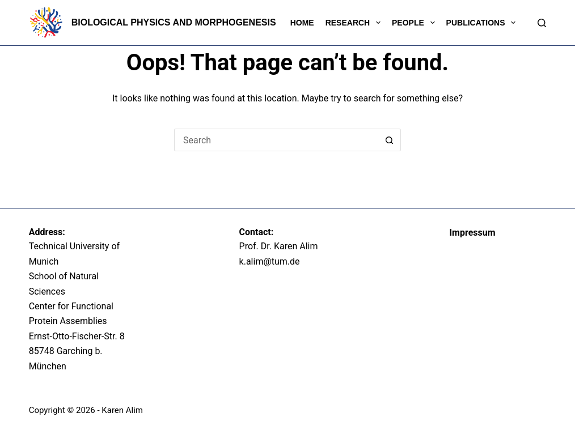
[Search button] (389, 140)
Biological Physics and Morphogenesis (173, 22)
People (415, 22)
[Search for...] (276, 140)
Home (302, 22)
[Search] (542, 23)
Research (355, 22)
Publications (483, 22)
